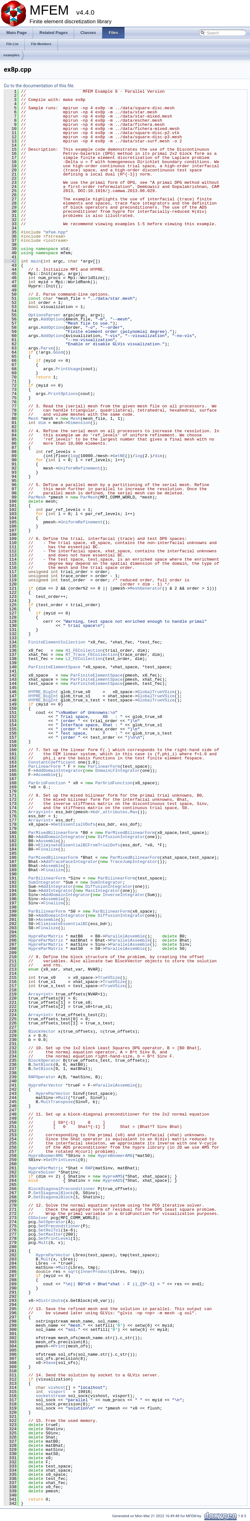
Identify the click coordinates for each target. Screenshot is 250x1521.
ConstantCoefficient (51, 762)
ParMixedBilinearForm (53, 833)
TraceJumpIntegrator (133, 862)
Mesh (33, 418)
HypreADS (112, 1180)
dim (41, 423)
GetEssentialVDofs (74, 824)
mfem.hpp (55, 232)
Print (59, 1346)
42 (10, 261)
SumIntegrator (44, 882)
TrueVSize (109, 977)
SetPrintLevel (62, 1160)
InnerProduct (95, 1271)
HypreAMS (112, 1176)
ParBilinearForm (46, 878)
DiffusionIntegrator (121, 837)
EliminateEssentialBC (63, 924)
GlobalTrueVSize (155, 692)
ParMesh (37, 497)
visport (57, 1392)
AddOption (52, 319)
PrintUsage (68, 369)
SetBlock (43, 1064)
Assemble (46, 775)
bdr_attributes (110, 812)
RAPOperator (42, 1077)
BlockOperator (44, 1060)
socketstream (51, 1396)
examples (11, 55)
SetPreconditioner (59, 1226)
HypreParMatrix (45, 936)
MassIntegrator (102, 890)
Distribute (50, 1300)
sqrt (73, 1271)
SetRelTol (49, 1230)
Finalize (48, 849)
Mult (63, 1098)
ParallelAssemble (125, 936)
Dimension (79, 423)
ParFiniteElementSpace (54, 667)
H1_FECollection (84, 650)
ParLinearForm (44, 766)
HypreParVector (45, 1085)
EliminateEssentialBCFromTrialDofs (79, 845)
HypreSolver (42, 1172)
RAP (89, 1168)
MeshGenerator (146, 588)
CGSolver (38, 1218)
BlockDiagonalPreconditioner (61, 1189)
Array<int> (40, 812)
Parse (47, 348)
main (36, 261)
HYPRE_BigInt (43, 692)
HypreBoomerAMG (45, 1156)
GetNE (118, 456)
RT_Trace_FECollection (91, 654)
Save (51, 1363)
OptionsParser (44, 315)
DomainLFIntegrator (117, 770)
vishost (57, 1387)
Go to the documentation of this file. (39, 85)
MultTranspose (57, 1102)
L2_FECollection (84, 659)
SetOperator (51, 1222)
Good (58, 352)
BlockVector (42, 1031)
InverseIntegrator (124, 895)
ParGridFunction (46, 783)
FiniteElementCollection (56, 642)
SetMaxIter (50, 1234)
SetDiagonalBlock (53, 1193)
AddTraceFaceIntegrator (70, 862)
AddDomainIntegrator (59, 770)
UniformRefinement (79, 468)
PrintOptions (63, 394)
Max (133, 812)
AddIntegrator (57, 886)
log (74, 456)
